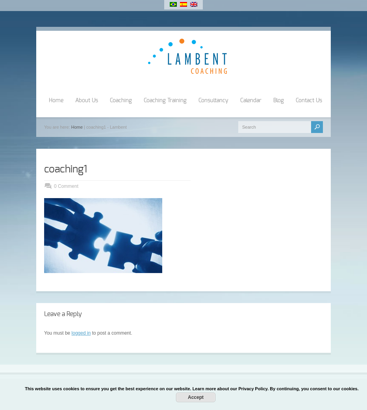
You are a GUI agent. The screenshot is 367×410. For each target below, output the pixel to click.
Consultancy (213, 100)
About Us (86, 100)
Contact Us (309, 100)
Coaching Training (165, 100)
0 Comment (66, 186)
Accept (196, 397)
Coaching (121, 100)
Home (56, 100)
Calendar (250, 100)
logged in (81, 333)
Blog (278, 100)
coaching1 (65, 169)
